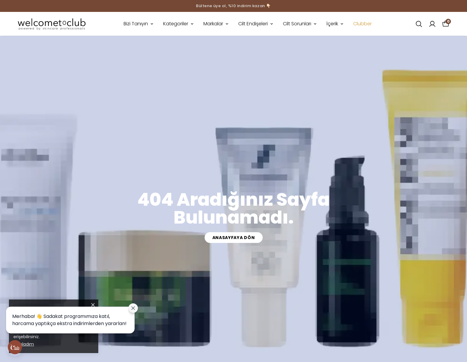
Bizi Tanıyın (139, 23)
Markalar (216, 23)
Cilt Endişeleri (256, 23)
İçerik (335, 23)
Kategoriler (178, 23)
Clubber (362, 23)
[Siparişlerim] (432, 24)
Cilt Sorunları (300, 23)
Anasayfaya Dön (233, 238)
